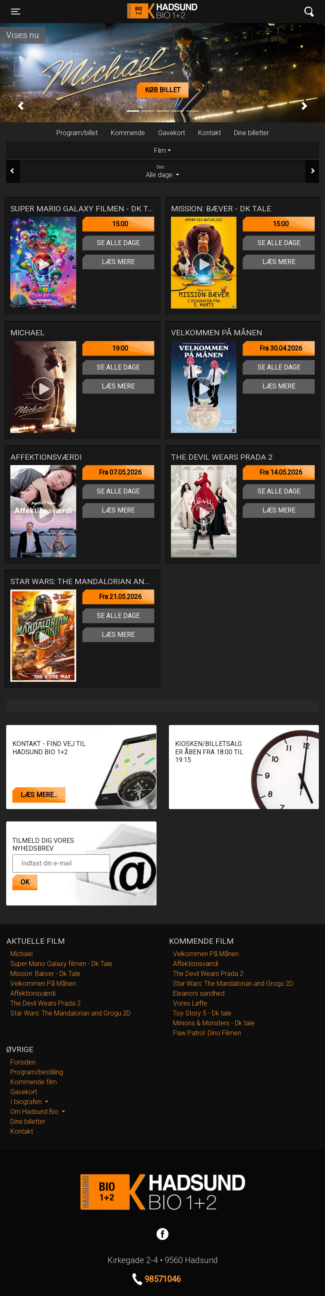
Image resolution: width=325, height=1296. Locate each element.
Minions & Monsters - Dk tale (214, 1023)
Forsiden (22, 1062)
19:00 (120, 348)
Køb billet (162, 90)
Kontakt (209, 133)
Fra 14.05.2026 (281, 472)
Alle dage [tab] (162, 171)
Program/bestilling (36, 1072)
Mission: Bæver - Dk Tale (45, 974)
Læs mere (118, 262)
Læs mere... (39, 795)
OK (25, 882)
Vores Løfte (190, 1003)
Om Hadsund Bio (35, 1112)
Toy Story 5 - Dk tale (202, 1013)
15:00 (120, 224)
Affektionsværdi (33, 993)
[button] (20, 106)
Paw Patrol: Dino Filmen (207, 1033)
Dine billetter (251, 133)
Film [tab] (160, 150)
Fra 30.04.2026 (281, 348)
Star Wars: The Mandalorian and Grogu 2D (70, 1013)
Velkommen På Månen (43, 983)
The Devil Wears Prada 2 (45, 1003)
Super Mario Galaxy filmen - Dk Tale (61, 964)
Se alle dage (118, 243)
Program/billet (77, 133)
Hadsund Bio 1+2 (162, 11)
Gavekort (171, 133)
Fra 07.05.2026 (120, 472)
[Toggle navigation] (15, 11)
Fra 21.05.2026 (120, 597)
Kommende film (33, 1082)
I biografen (26, 1102)
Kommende (128, 133)
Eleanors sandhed (198, 993)
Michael (21, 954)
